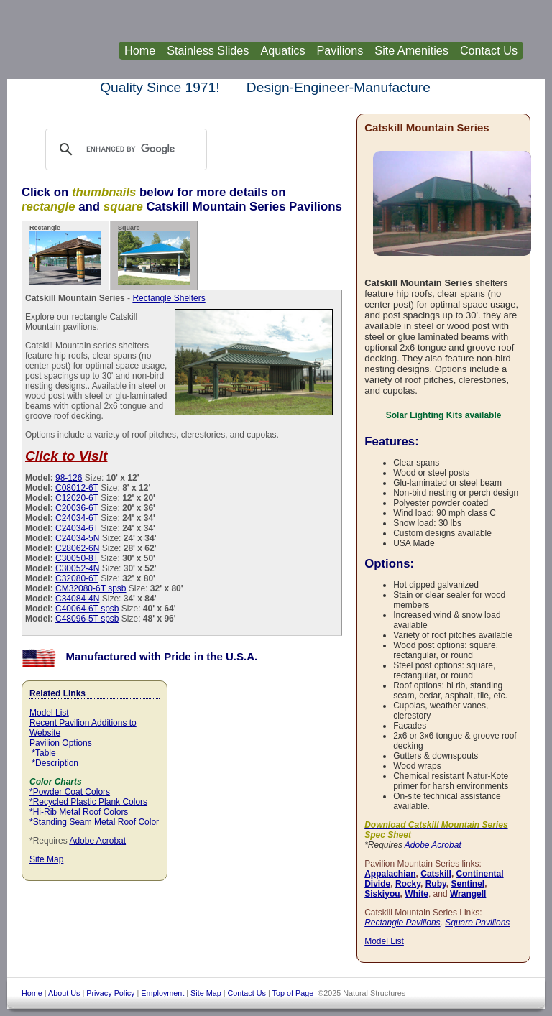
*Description (55, 763)
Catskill (435, 874)
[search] (139, 149)
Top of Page (293, 993)
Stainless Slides (208, 50)
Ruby (436, 884)
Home (139, 50)
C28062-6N (77, 548)
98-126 (68, 478)
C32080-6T (76, 578)
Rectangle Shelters (168, 298)
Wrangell (468, 894)
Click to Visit (66, 455)
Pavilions (340, 50)
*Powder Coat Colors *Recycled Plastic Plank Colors (88, 797)
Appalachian (389, 874)
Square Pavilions (477, 923)
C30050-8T (76, 558)
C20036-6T (76, 508)
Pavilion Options (60, 743)
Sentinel (467, 884)
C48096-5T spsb (87, 619)
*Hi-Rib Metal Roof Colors (78, 812)
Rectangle (65, 254)
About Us (64, 993)
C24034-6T (76, 518)
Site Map (46, 859)
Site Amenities (411, 50)
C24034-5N (77, 538)
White (416, 894)
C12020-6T (76, 498)
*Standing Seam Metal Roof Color (94, 822)
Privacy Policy (110, 993)
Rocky (407, 884)
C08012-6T (76, 488)
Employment (162, 993)
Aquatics (282, 50)
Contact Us (489, 50)
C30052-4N (77, 568)
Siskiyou (382, 894)
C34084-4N (77, 599)
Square (154, 254)
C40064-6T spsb (87, 609)
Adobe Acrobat (97, 841)
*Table (43, 753)
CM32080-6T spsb (90, 588)
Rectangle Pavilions (402, 923)
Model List (49, 713)
